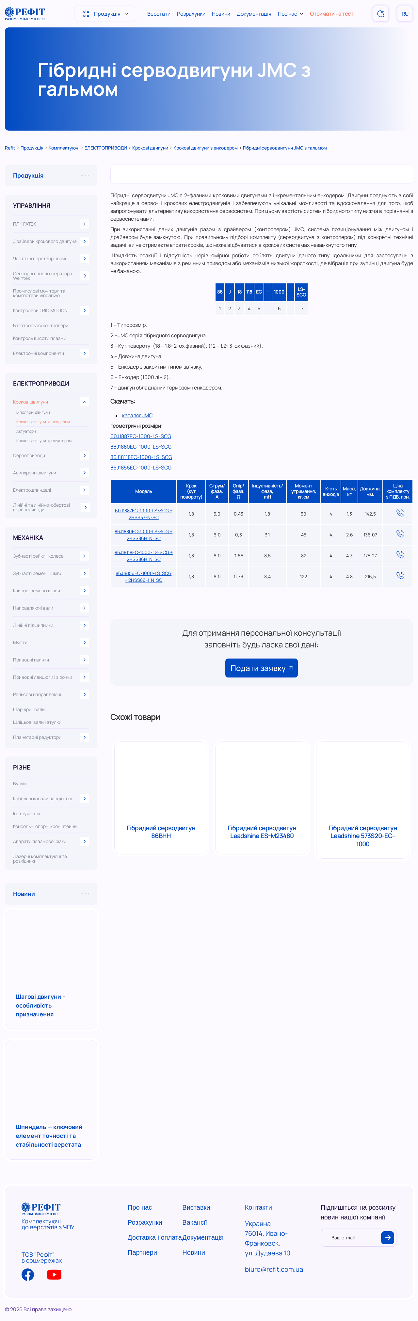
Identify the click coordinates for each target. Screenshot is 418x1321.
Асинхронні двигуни (51, 472)
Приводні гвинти (51, 659)
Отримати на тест (331, 13)
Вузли (19, 783)
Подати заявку (262, 667)
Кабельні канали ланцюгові (51, 798)
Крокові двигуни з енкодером (43, 422)
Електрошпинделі (51, 490)
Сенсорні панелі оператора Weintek (51, 275)
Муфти (51, 642)
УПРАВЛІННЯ (31, 205)
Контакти (258, 1207)
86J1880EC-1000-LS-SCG (140, 446)
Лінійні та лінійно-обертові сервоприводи (51, 507)
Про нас (290, 13)
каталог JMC (137, 415)
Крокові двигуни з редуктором (44, 441)
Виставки (196, 1207)
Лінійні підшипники (51, 625)
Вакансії (194, 1222)
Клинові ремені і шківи (51, 590)
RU (405, 13)
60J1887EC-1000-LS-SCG (140, 436)
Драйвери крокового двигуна (51, 241)
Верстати (158, 13)
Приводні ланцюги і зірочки (51, 677)
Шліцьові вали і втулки (37, 722)
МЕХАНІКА (28, 537)
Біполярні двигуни (33, 412)
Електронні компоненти (51, 353)
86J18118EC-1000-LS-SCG (141, 457)
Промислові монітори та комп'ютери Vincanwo (39, 293)
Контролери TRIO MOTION (51, 310)
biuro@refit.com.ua (274, 1269)
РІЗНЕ (21, 767)
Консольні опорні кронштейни (45, 826)
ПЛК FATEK (51, 224)
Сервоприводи (51, 455)
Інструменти (26, 813)
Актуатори (26, 431)
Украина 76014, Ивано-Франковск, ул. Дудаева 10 (267, 1238)
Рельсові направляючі (51, 694)
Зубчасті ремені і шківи (51, 573)
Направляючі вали (51, 608)
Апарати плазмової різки (51, 841)
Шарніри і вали (29, 709)
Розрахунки (191, 13)
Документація (254, 13)
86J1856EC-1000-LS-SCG (140, 467)
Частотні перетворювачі (51, 258)
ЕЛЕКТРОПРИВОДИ (41, 383)
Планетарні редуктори (51, 737)
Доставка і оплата (155, 1237)
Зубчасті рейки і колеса (51, 556)
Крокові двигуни (51, 401)
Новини (221, 13)
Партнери (142, 1252)
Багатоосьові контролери (40, 325)
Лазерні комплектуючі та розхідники (40, 858)
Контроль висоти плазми (39, 338)
